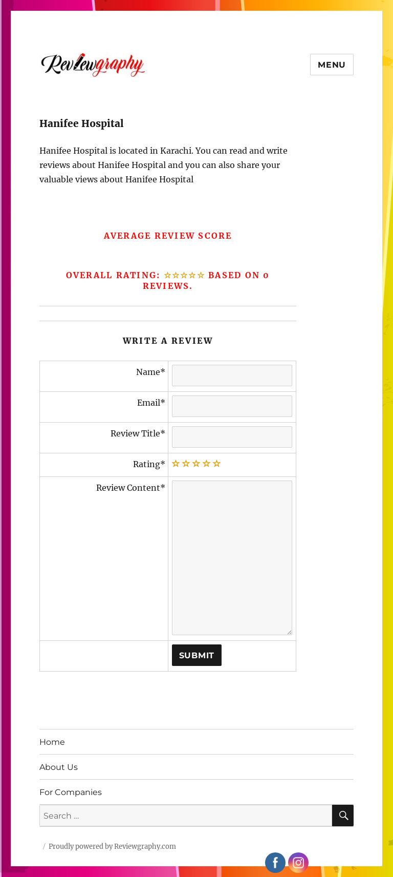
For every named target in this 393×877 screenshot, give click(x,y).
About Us (58, 767)
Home (52, 742)
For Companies (70, 792)
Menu (332, 65)
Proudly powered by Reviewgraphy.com (112, 846)
